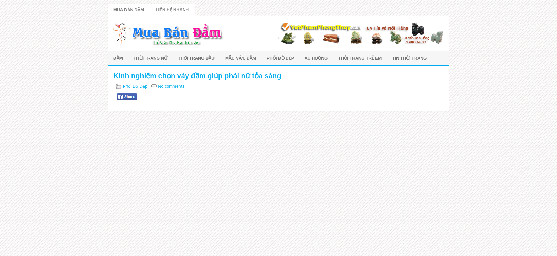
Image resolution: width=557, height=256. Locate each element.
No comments (171, 86)
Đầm (118, 58)
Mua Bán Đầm (128, 9)
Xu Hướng (316, 58)
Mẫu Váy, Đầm (240, 58)
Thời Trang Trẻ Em (360, 58)
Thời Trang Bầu (196, 58)
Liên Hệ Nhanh (172, 9)
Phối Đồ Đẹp (280, 58)
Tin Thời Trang (409, 58)
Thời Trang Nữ (150, 58)
